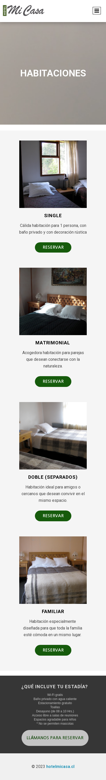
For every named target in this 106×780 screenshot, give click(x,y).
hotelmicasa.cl (60, 766)
